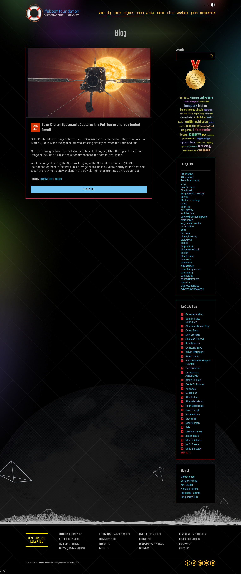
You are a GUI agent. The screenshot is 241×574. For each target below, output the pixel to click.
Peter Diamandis (190, 180)
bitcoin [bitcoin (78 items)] (199, 110)
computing (187, 272)
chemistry (186, 262)
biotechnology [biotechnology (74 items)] (187, 110)
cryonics (185, 282)
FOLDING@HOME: (146, 544)
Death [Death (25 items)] (211, 114)
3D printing (187, 173)
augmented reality (191, 223)
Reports (140, 13)
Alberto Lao (191, 397)
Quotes (194, 13)
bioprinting (187, 246)
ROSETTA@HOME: (66, 549)
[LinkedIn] (200, 563)
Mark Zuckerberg (190, 200)
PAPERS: (102, 549)
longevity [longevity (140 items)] (195, 135)
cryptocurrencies (190, 285)
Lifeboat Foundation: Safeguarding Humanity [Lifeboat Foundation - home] (52, 13)
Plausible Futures (190, 492)
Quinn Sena (191, 330)
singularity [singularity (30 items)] (209, 143)
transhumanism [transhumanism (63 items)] (190, 150)
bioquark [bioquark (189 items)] (190, 106)
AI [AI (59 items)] (188, 98)
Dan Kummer (192, 368)
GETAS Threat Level (36, 540)
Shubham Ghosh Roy (197, 326)
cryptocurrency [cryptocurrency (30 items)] (199, 114)
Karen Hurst (192, 356)
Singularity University (192, 193)
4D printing (187, 177)
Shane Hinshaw (194, 401)
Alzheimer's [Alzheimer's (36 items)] (194, 98)
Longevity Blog (189, 480)
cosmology (187, 275)
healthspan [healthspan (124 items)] (201, 122)
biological (186, 239)
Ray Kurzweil (188, 187)
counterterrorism (190, 279)
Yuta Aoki (190, 388)
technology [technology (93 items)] (204, 146)
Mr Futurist (187, 484)
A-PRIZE (150, 13)
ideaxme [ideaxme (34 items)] (182, 126)
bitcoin (184, 252)
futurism (58, 179)
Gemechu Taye (193, 347)
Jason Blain (192, 435)
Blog (109, 13)
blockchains (187, 256)
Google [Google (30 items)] (180, 122)
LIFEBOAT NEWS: (106, 534)
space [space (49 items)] (184, 146)
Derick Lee (191, 392)
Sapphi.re (75, 563)
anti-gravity (187, 209)
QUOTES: (182, 549)
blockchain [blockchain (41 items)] (208, 110)
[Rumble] (212, 563)
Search (211, 56)
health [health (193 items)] (188, 121)
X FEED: (62, 539)
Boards (117, 13)
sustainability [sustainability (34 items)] (192, 147)
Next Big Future (189, 488)
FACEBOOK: (63, 534)
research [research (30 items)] (198, 143)
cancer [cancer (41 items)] (190, 114)
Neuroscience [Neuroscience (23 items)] (210, 135)
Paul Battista (192, 343)
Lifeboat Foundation (45, 563)
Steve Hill (190, 418)
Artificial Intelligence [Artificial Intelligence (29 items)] (191, 102)
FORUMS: (143, 549)
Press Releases (207, 13)
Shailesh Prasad (194, 339)
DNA (183, 183)
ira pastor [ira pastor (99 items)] (186, 130)
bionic (184, 242)
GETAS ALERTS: (185, 534)
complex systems (190, 269)
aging (184, 203)
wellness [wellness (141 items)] (204, 150)
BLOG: (101, 539)
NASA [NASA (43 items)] (204, 135)
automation (187, 226)
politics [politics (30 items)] (185, 139)
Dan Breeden (192, 334)
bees (183, 229)
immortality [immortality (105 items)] (192, 126)
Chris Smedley (193, 448)
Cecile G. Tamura (194, 384)
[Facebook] (187, 563)
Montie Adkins (193, 440)
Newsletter (182, 13)
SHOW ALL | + (185, 453)
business (186, 259)
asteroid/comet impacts (194, 216)
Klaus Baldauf (193, 379)
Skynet (184, 196)
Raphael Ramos (194, 405)
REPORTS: (103, 544)
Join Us (170, 13)
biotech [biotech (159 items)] (203, 106)
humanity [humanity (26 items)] (211, 122)
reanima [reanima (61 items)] (192, 138)
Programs (128, 13)
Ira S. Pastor (192, 444)
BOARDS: (182, 539)
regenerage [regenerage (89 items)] (203, 138)
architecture (187, 213)
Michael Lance (193, 431)
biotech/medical (190, 249)
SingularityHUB (189, 496)
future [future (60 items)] (203, 117)
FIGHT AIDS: (64, 544)
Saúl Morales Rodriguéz (192, 320)
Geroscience (187, 476)
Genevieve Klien (46, 179)
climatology (187, 265)
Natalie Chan (192, 414)
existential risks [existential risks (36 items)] (186, 117)
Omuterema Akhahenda (192, 374)
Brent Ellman (192, 422)
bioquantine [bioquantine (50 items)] (203, 101)
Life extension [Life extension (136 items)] (202, 130)
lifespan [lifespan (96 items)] (183, 134)
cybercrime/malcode (192, 288)
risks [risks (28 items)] (203, 143)
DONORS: (142, 539)
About (101, 13)
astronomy (187, 219)
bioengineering (189, 236)
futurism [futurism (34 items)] (210, 118)
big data (185, 233)
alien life (185, 206)
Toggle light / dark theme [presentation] (213, 5)
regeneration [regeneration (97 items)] (187, 142)
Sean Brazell (192, 410)
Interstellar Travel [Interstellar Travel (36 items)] (207, 126)
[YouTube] (206, 563)
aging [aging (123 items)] (183, 98)
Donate (160, 13)
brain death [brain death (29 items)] (183, 114)
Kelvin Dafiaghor (194, 351)
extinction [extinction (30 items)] (196, 118)
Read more (89, 189)
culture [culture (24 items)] (207, 114)
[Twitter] (193, 563)
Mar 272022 (35, 127)
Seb (187, 427)
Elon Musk (186, 190)
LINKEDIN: (143, 534)
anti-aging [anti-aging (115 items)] (206, 98)
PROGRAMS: (184, 544)
